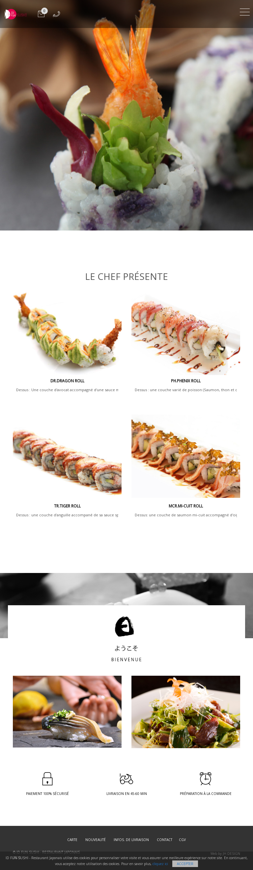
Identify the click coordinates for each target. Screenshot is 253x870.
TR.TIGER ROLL (67, 506)
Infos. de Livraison (131, 839)
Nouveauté (95, 839)
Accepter (185, 863)
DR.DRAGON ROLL (67, 381)
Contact (164, 839)
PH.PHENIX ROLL (186, 381)
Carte (72, 839)
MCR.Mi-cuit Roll (186, 506)
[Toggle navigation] (245, 11)
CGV (182, 839)
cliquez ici (160, 863)
